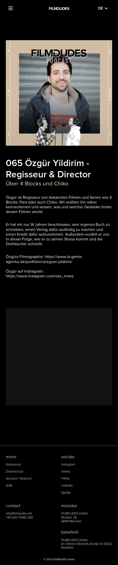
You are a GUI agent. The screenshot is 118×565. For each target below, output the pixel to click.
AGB (9, 486)
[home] (59, 8)
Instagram (68, 465)
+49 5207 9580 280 (19, 518)
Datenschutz (14, 472)
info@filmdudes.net (19, 514)
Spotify (65, 493)
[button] (10, 8)
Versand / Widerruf (18, 479)
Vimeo (65, 472)
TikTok (65, 479)
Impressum (13, 465)
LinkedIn (67, 486)
